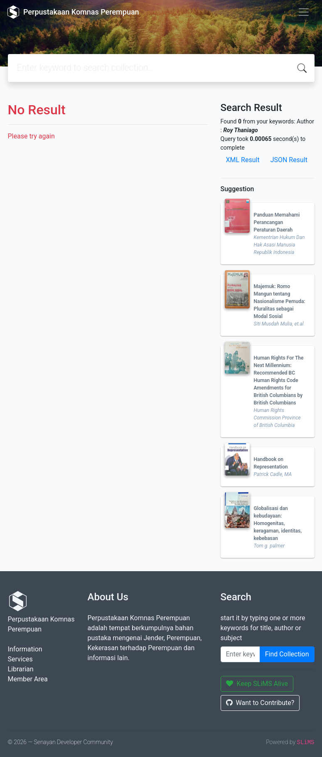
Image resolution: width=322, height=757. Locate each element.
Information (25, 649)
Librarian (21, 669)
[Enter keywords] (240, 654)
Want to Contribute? (260, 703)
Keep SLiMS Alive (257, 684)
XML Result (243, 160)
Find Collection (287, 654)
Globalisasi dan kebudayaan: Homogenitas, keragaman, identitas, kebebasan (278, 523)
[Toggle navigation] (303, 12)
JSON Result (288, 160)
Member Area (28, 679)
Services (20, 659)
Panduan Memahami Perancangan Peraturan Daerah (277, 222)
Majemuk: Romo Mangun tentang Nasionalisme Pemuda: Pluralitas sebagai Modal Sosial (279, 301)
